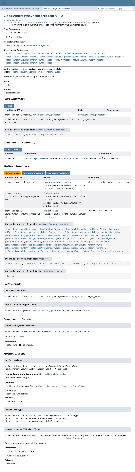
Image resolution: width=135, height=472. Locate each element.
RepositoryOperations (73, 158)
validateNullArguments (111, 251)
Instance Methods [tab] (33, 173)
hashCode (54, 263)
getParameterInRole (53, 241)
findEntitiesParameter (52, 229)
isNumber (54, 251)
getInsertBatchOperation (98, 235)
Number (30, 182)
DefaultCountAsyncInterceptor (21, 57)
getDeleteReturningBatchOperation (102, 232)
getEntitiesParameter (49, 235)
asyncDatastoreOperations (91, 115)
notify (65, 263)
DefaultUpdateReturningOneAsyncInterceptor (29, 63)
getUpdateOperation (73, 248)
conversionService (14, 134)
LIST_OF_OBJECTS (86, 119)
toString (90, 263)
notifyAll (77, 263)
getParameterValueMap (40, 245)
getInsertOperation (43, 238)
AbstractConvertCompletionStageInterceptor (29, 54)
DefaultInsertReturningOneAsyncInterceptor (29, 60)
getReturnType (50, 211)
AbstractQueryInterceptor (26, 72)
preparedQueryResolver (52, 134)
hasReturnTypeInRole (15, 251)
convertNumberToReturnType (57, 182)
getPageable (108, 238)
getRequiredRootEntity (17, 248)
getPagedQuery (33, 241)
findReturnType (51, 193)
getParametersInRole (99, 241)
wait (101, 263)
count (35, 229)
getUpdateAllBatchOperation (45, 248)
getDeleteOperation (71, 232)
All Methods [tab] (12, 173)
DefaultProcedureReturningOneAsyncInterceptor (79, 60)
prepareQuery (90, 251)
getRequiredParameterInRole (90, 245)
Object (9, 123)
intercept (10, 276)
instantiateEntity (38, 251)
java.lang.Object (12, 20)
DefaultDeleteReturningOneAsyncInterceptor (63, 57)
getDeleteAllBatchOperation (104, 229)
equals (17, 263)
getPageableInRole (14, 241)
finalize (28, 263)
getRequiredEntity (63, 245)
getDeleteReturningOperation (20, 235)
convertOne (10, 229)
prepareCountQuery (71, 251)
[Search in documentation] (115, 9)
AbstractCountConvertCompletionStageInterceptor (80, 54)
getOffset (95, 238)
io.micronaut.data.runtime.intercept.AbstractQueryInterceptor (39, 22)
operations (32, 134)
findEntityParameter (76, 229)
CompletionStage (82, 22)
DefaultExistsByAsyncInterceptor (106, 57)
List (69, 119)
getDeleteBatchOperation (18, 232)
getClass (41, 263)
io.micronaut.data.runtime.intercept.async (21, 9)
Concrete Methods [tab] (58, 173)
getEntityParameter (73, 235)
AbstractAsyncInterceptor (57, 9)
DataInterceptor (14, 45)
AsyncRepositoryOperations (47, 115)
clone (7, 263)
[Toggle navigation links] (3, 3)
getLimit (82, 238)
